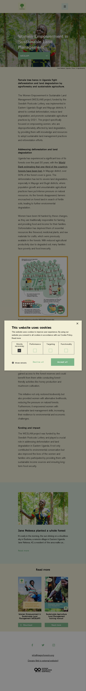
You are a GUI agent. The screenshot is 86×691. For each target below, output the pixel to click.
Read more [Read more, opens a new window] (16, 338)
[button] (19, 362)
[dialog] (43, 345)
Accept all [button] (62, 362)
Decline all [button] (38, 362)
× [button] (77, 324)
